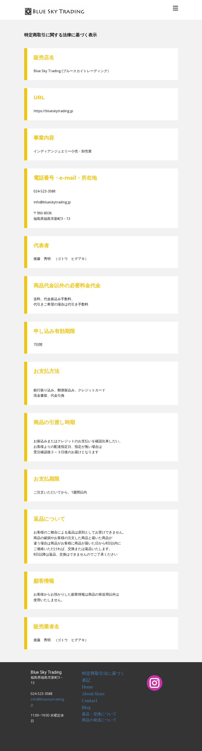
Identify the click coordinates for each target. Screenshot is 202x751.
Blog (86, 707)
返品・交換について (99, 713)
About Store (93, 693)
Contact (89, 700)
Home (87, 687)
